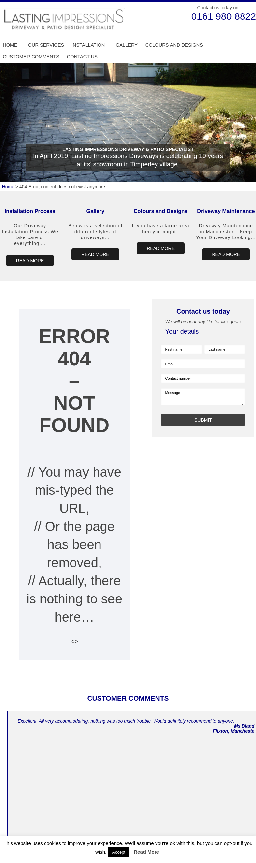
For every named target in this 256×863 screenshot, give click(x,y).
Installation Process (30, 211)
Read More (146, 852)
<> (74, 641)
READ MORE (30, 260)
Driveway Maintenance (226, 211)
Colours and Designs (174, 45)
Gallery (127, 45)
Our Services (46, 45)
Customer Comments (31, 56)
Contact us (82, 56)
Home (10, 45)
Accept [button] (118, 852)
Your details (182, 331)
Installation (88, 45)
